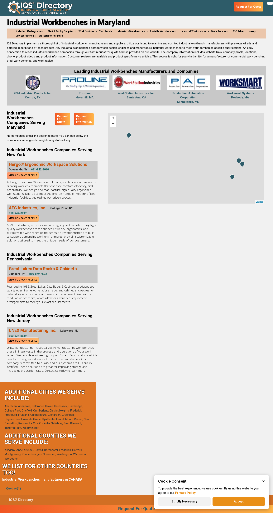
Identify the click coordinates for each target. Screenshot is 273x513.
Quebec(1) (13, 488)
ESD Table (238, 31)
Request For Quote (62, 119)
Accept (239, 501)
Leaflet (259, 202)
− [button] (113, 124)
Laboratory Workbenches (131, 31)
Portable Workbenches (163, 31)
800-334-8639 (17, 335)
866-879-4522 (38, 273)
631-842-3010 (40, 169)
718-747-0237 (17, 213)
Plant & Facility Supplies (61, 31)
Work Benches (219, 31)
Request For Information (84, 119)
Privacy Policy (185, 493)
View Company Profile (23, 175)
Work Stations (86, 31)
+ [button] (113, 118)
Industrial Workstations (193, 31)
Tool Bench (105, 31)
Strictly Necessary (184, 501)
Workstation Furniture (51, 35)
